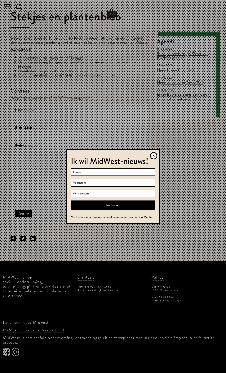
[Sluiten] (153, 155)
